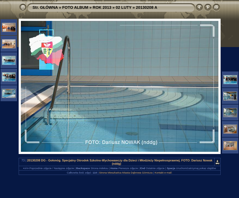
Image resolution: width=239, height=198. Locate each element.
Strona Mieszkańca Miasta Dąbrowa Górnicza (126, 172)
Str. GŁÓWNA (45, 7)
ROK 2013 (102, 7)
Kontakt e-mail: (163, 172)
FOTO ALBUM (75, 7)
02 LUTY (123, 7)
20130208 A (146, 7)
